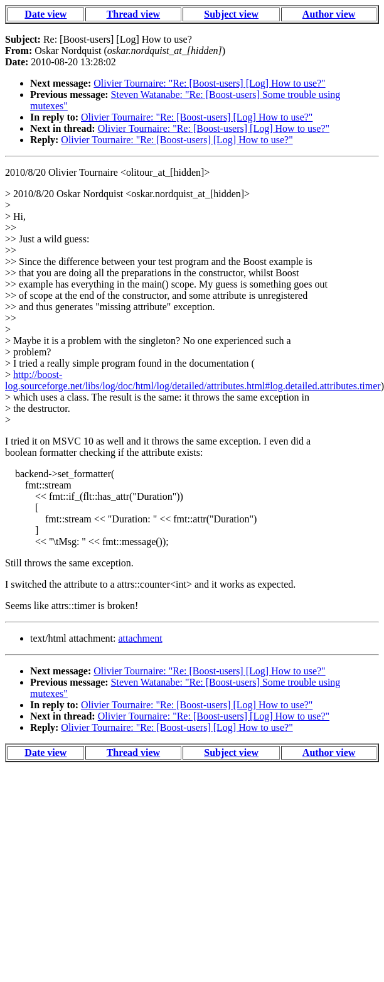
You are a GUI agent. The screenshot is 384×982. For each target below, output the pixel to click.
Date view (45, 14)
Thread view (133, 14)
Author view (329, 14)
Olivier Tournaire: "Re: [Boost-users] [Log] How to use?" (209, 83)
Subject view (231, 14)
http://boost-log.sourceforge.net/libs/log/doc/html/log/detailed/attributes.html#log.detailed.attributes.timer (193, 380)
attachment (140, 638)
